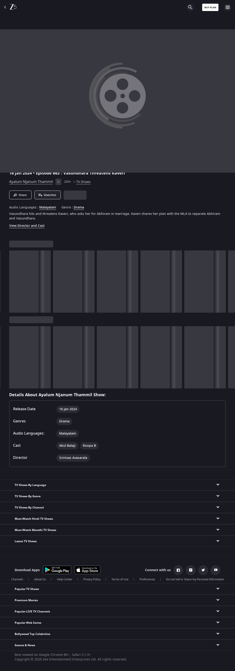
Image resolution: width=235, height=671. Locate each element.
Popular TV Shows (27, 589)
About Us (40, 579)
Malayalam (47, 207)
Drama (79, 207)
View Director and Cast (27, 225)
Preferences (147, 579)
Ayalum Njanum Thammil (31, 182)
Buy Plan (210, 7)
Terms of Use (120, 579)
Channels (17, 579)
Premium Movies (26, 600)
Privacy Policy (92, 579)
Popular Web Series (28, 622)
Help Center (64, 579)
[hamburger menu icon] (227, 7)
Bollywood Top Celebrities (32, 634)
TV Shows (83, 182)
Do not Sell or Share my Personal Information (195, 579)
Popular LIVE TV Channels (32, 611)
